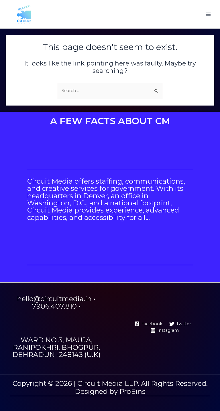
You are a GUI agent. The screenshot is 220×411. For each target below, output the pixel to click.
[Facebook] (148, 323)
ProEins (132, 391)
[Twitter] (180, 323)
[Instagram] (164, 330)
